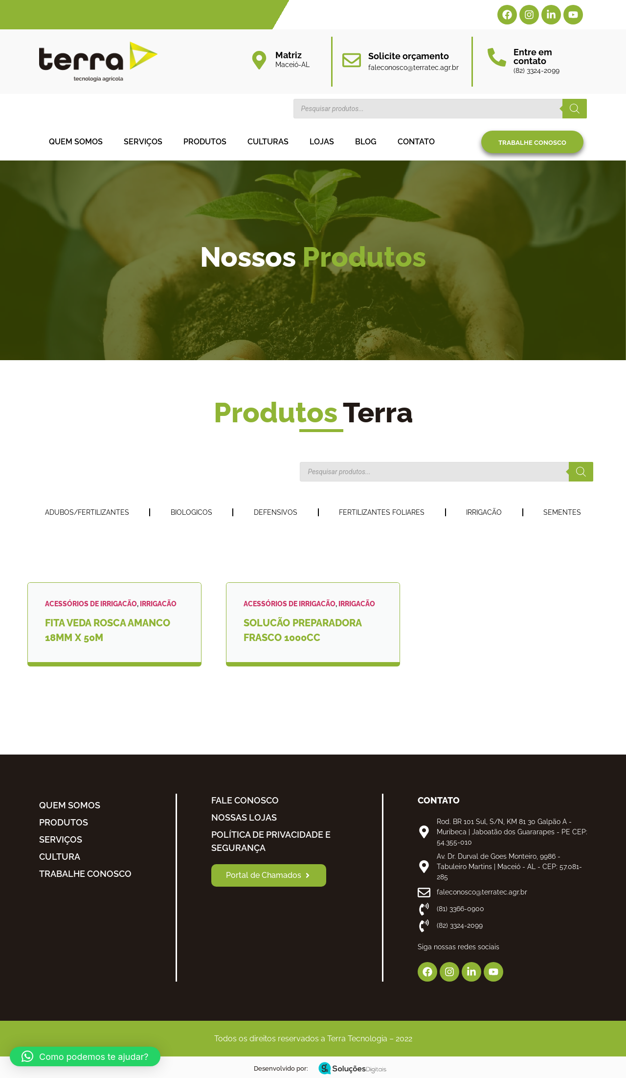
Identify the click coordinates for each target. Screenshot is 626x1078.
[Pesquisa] (574, 108)
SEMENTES (562, 512)
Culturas (268, 141)
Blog (366, 141)
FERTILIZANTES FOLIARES (382, 512)
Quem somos (76, 141)
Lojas (322, 141)
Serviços (143, 141)
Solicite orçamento (408, 56)
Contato (416, 141)
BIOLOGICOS (191, 512)
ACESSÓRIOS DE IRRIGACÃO (91, 604)
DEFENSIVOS (275, 512)
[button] (85, 1056)
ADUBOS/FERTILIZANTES (87, 512)
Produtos (204, 141)
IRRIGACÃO (484, 512)
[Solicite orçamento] (351, 60)
